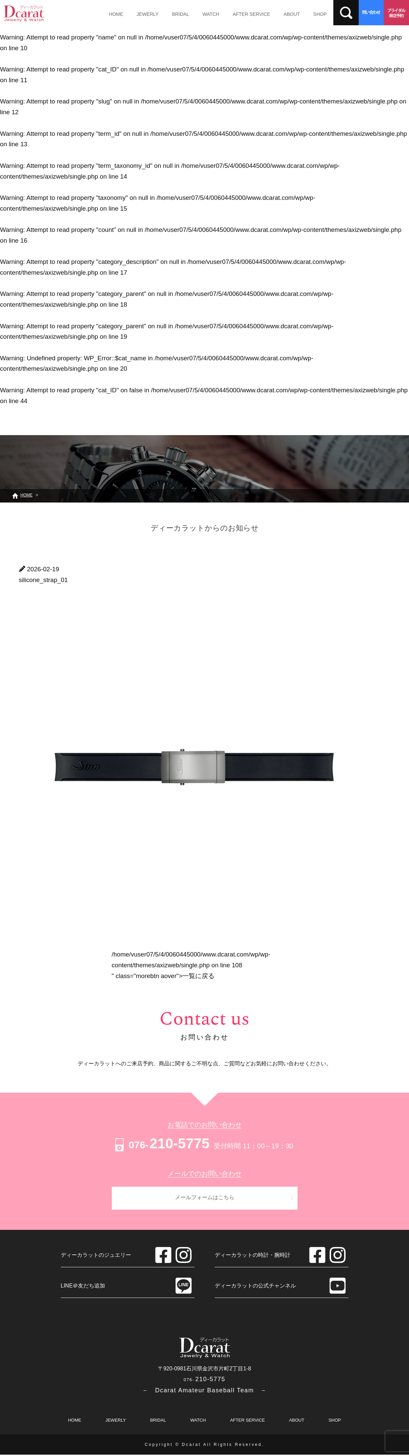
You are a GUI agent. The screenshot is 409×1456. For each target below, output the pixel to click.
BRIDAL (176, 14)
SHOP (309, 14)
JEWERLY (145, 14)
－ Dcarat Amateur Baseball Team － (204, 1391)
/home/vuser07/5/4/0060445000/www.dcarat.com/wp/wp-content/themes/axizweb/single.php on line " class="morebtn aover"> (191, 965)
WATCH (205, 14)
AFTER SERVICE (244, 14)
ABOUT (283, 14)
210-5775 (161, 1143)
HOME (115, 14)
